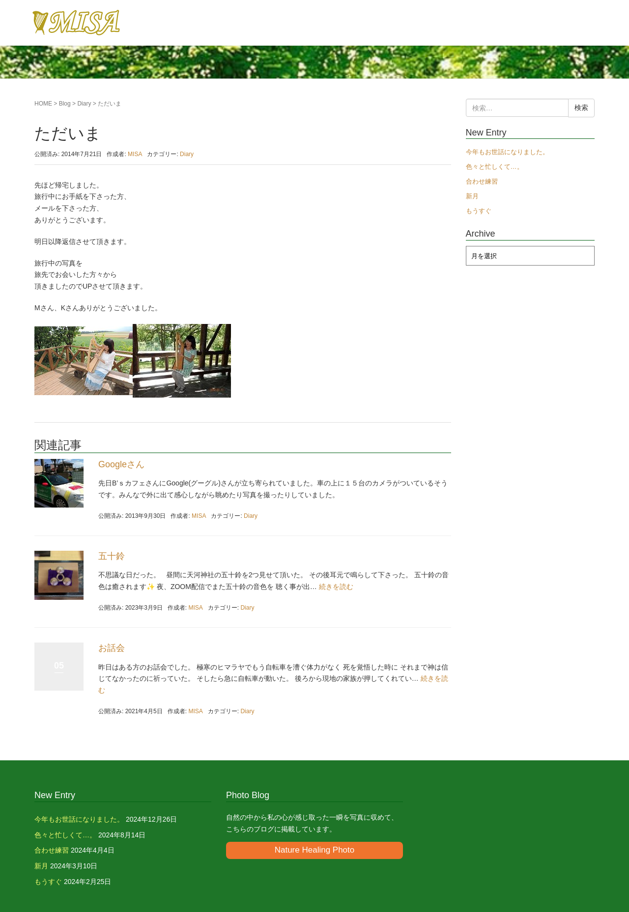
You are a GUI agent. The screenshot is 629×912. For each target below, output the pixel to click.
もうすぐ (478, 211)
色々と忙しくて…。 (494, 166)
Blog (65, 103)
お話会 (111, 648)
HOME (43, 103)
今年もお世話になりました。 (507, 152)
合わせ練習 (482, 181)
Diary (84, 103)
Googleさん (121, 464)
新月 (472, 196)
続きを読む (336, 586)
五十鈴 (111, 556)
